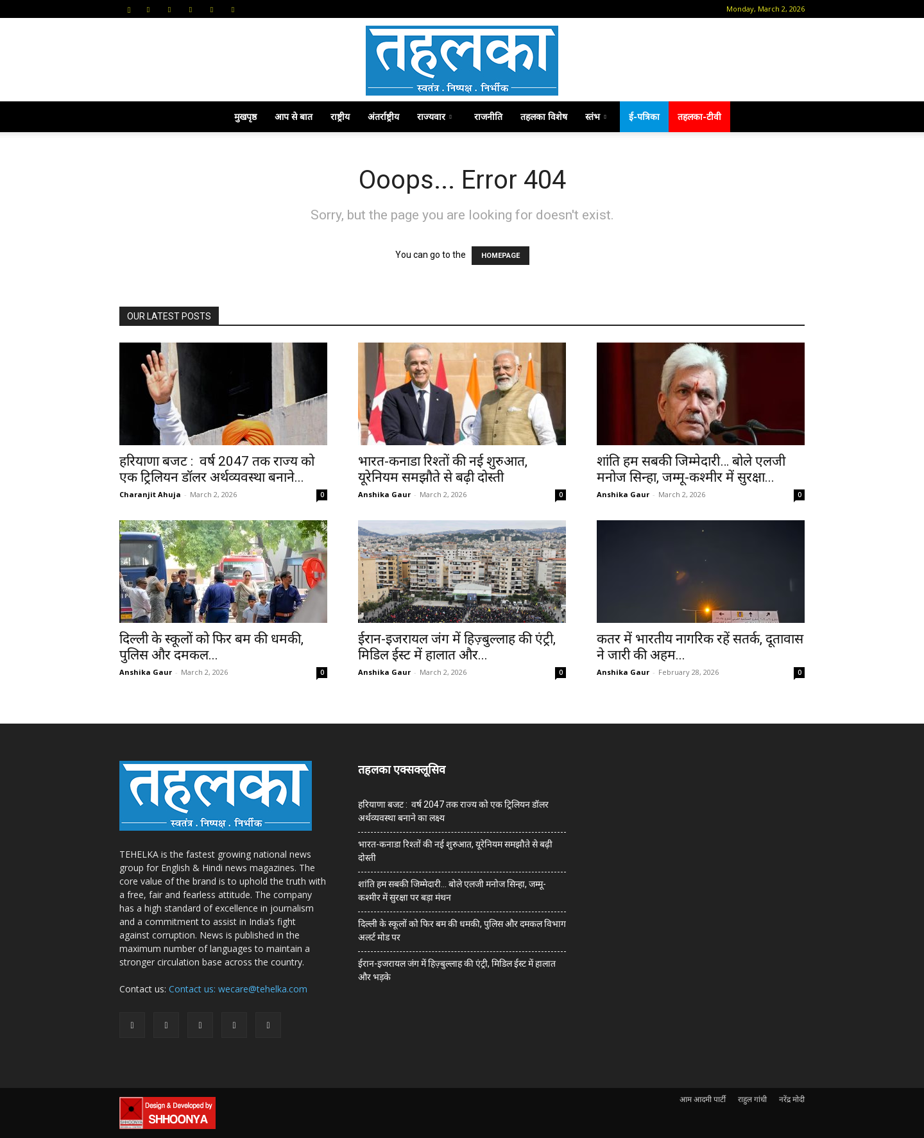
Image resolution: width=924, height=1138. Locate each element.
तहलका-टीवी (699, 116)
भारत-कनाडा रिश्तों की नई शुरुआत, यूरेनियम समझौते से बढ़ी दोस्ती (442, 469)
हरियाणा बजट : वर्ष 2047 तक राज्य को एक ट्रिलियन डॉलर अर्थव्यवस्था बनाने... (216, 469)
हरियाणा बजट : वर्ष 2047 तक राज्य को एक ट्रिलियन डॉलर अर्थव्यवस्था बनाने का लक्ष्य (453, 811)
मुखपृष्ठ (245, 116)
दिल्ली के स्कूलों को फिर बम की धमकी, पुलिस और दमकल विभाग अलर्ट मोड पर (462, 930)
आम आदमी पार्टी (703, 1099)
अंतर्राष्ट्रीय (383, 116)
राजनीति (488, 116)
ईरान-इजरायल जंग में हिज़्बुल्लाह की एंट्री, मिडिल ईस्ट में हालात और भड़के (457, 970)
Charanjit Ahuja (150, 494)
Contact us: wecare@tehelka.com (238, 989)
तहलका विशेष (543, 116)
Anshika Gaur (384, 494)
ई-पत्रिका (644, 116)
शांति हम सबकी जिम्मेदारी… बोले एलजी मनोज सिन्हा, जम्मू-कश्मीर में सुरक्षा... (691, 469)
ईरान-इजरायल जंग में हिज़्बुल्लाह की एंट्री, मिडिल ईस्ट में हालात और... (457, 647)
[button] (129, 8)
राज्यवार (434, 116)
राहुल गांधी (752, 1099)
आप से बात (293, 116)
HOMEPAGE (500, 255)
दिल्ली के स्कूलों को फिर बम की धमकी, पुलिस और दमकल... (211, 647)
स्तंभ (595, 116)
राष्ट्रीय (340, 116)
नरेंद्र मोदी (792, 1099)
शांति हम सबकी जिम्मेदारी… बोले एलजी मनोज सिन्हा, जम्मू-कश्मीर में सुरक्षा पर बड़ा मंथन (452, 891)
